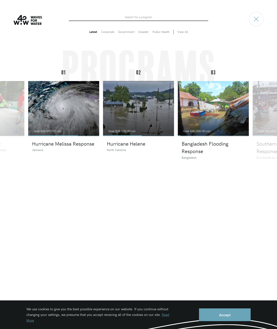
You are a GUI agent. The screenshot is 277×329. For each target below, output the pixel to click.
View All (182, 32)
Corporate (107, 32)
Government (126, 32)
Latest (93, 32)
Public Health (161, 32)
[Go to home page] (256, 19)
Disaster (143, 32)
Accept (225, 314)
